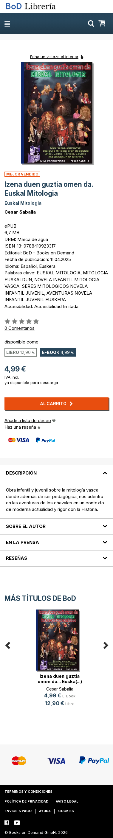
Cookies (66, 811)
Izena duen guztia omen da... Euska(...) (60, 678)
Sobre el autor (26, 526)
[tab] (56, 469)
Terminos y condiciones (28, 791)
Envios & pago (18, 811)
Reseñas (16, 558)
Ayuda (45, 811)
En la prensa (22, 542)
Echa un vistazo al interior (54, 56)
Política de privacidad (26, 801)
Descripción (21, 473)
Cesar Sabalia (20, 212)
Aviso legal (67, 801)
